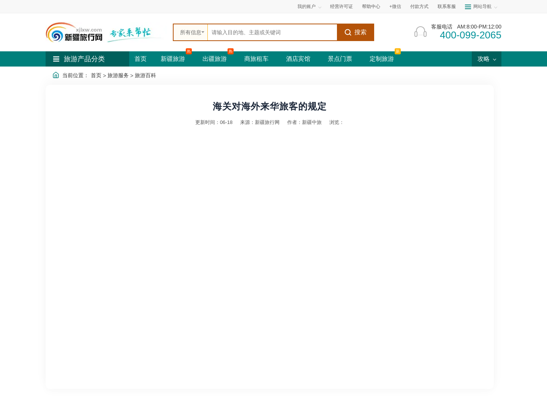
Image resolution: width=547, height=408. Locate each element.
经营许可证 (341, 6)
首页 (140, 59)
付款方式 (419, 6)
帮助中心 (371, 6)
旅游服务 (118, 75)
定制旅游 (382, 59)
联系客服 (447, 6)
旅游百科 (145, 75)
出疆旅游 (214, 59)
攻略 (486, 59)
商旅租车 (256, 59)
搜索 (355, 32)
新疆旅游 (173, 59)
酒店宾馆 (298, 59)
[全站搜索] (272, 32)
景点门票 (340, 59)
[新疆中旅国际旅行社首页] (106, 32)
